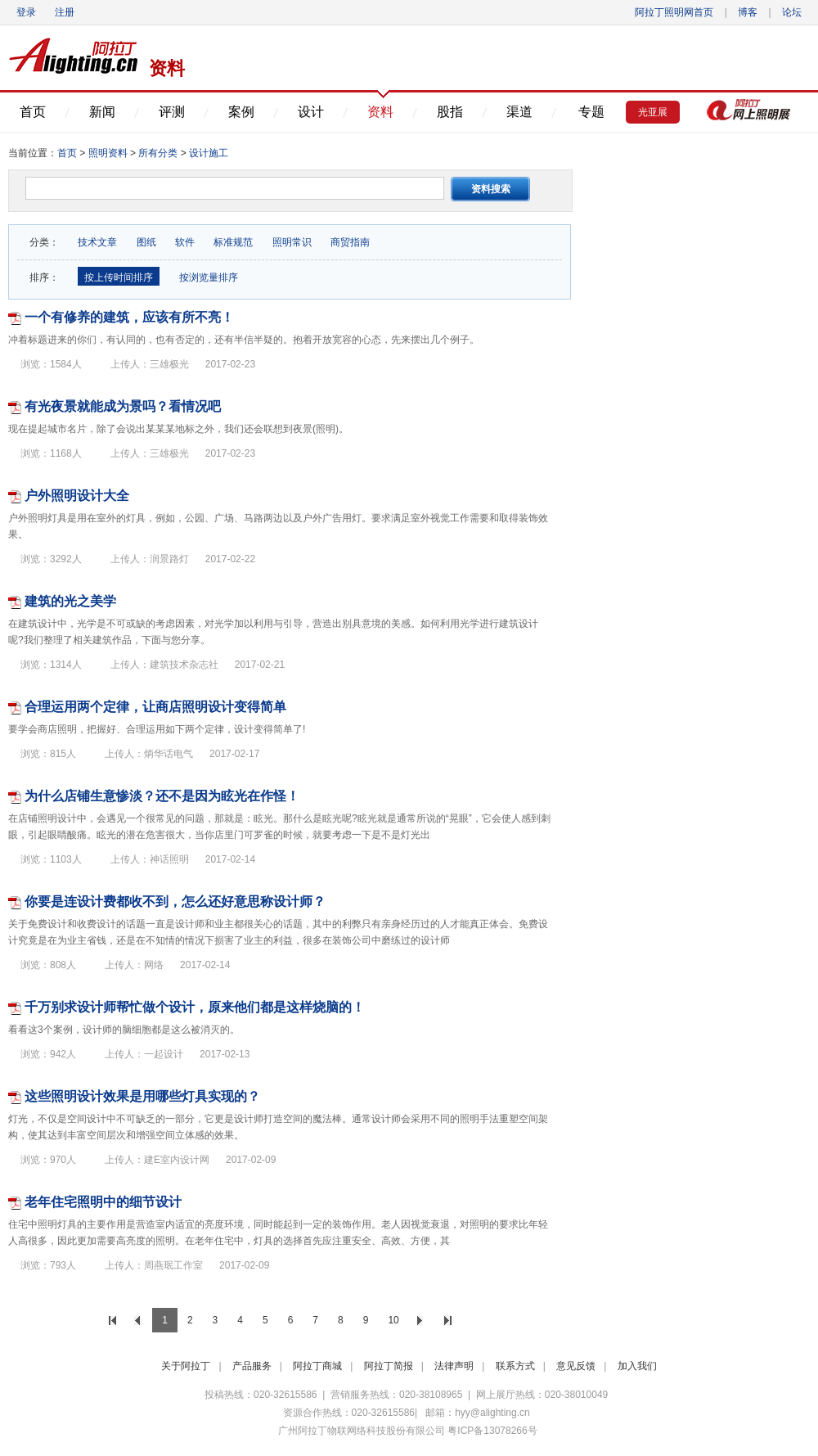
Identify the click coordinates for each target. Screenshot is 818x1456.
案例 (241, 112)
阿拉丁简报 (388, 1366)
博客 (747, 12)
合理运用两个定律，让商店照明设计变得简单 (155, 707)
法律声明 (454, 1366)
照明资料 (108, 153)
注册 (64, 12)
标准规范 (233, 242)
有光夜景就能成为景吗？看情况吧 (123, 406)
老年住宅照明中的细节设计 (103, 1202)
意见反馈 (576, 1366)
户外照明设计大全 (77, 496)
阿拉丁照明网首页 (675, 12)
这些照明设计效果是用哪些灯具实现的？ (142, 1096)
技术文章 (97, 242)
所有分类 (159, 153)
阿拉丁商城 (317, 1366)
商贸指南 (350, 242)
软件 (185, 242)
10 (393, 1320)
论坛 (792, 12)
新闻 (102, 112)
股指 (450, 112)
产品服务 (252, 1366)
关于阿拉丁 (185, 1366)
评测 (172, 112)
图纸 (146, 242)
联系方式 (515, 1366)
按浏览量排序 (206, 277)
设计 (311, 112)
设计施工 (208, 153)
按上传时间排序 (118, 277)
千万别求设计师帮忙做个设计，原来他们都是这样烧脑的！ (195, 1007)
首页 (33, 112)
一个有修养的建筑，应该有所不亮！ (129, 317)
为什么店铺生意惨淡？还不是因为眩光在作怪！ (162, 796)
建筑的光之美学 (70, 601)
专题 (591, 112)
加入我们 (637, 1366)
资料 (380, 112)
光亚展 (652, 112)
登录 (26, 12)
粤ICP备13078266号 (492, 1430)
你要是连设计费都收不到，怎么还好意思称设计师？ (175, 901)
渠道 (519, 112)
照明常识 (292, 242)
